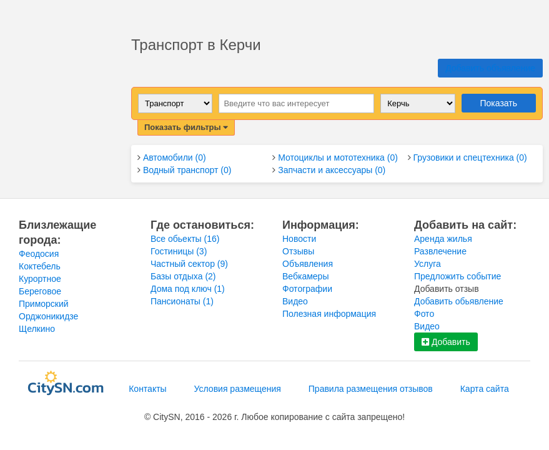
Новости (299, 239)
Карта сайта (484, 389)
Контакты (147, 389)
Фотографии (307, 289)
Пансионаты (182, 301)
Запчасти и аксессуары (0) (331, 170)
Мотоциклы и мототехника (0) (338, 157)
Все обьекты (185, 239)
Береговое (40, 291)
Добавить (446, 342)
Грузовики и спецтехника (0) (470, 157)
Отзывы (298, 251)
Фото (424, 314)
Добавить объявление (490, 68)
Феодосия (39, 254)
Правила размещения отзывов (371, 389)
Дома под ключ (188, 289)
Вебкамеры (305, 276)
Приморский (44, 304)
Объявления (307, 264)
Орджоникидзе (48, 316)
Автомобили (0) (174, 157)
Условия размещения (237, 389)
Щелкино (37, 329)
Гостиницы (179, 251)
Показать (499, 103)
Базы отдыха (183, 276)
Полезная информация (329, 314)
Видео (295, 301)
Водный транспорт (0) (187, 170)
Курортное (40, 279)
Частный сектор (189, 264)
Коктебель (40, 266)
